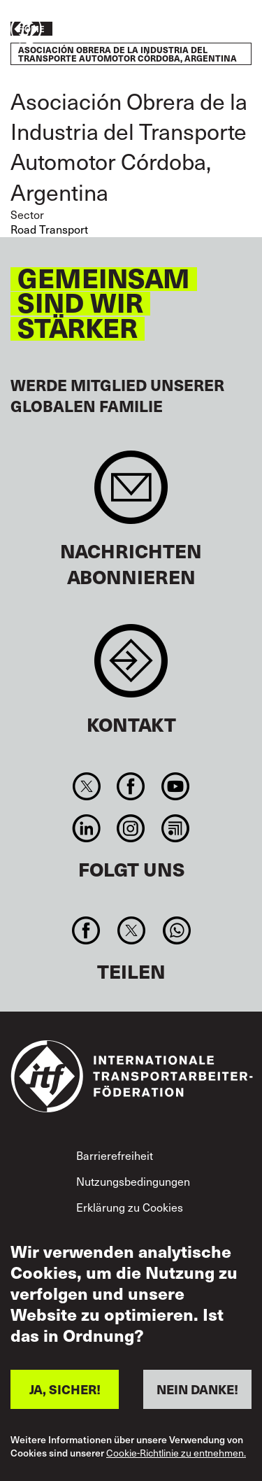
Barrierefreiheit (114, 1155)
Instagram (131, 828)
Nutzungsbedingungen (133, 1180)
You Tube (175, 786)
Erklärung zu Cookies (129, 1206)
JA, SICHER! (65, 1389)
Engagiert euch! (210, 30)
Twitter (87, 786)
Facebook (131, 786)
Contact (131, 667)
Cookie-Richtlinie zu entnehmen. (176, 1453)
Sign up (131, 494)
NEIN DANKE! (197, 1389)
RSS (175, 828)
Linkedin (87, 828)
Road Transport (49, 228)
